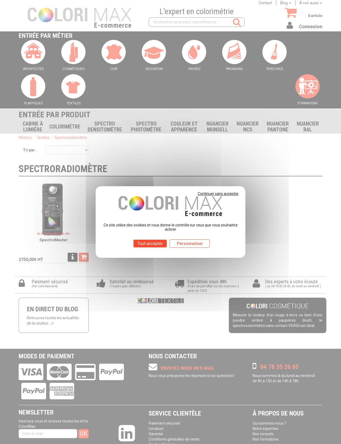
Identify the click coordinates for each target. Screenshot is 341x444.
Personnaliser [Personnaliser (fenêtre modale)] (190, 243)
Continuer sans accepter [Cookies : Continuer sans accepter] (218, 194)
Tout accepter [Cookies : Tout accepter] (150, 243)
